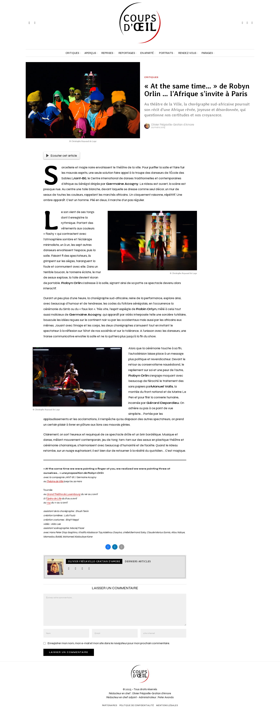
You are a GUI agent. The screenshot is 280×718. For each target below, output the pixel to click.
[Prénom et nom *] (245, 664)
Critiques (151, 77)
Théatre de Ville (55, 481)
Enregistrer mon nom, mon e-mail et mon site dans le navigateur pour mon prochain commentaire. (109, 643)
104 (49, 502)
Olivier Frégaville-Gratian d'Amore (172, 124)
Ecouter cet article (61, 156)
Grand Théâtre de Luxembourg (63, 494)
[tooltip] (242, 23)
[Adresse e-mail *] (245, 678)
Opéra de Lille (53, 498)
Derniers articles (138, 561)
